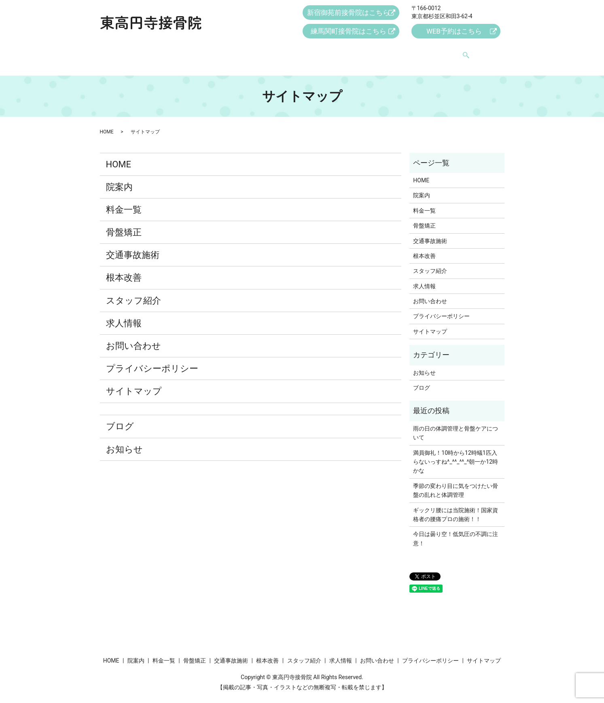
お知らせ (124, 442)
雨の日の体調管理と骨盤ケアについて (455, 425)
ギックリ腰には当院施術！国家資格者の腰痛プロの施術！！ (455, 507)
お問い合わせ (445, 51)
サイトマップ (134, 383)
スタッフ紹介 (362, 51)
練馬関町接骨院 (349, 31)
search (476, 52)
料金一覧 (199, 51)
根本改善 (319, 51)
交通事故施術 (278, 51)
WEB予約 (453, 31)
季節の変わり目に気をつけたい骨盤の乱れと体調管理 (455, 482)
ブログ (120, 419)
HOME (136, 51)
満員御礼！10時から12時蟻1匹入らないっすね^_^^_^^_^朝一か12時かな (455, 454)
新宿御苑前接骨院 (348, 13)
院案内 (166, 51)
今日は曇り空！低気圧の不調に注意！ (455, 530)
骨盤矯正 (236, 51)
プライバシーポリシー (152, 361)
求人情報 (403, 51)
